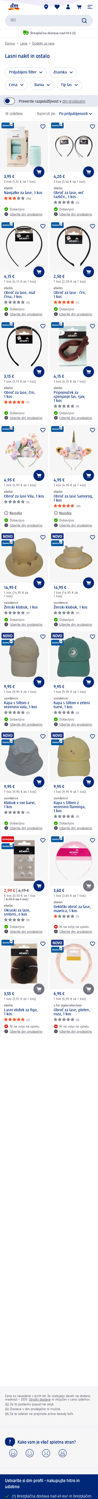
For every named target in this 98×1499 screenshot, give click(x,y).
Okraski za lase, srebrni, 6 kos (17, 913)
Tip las (66, 85)
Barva (39, 85)
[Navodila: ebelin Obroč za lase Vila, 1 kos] (13, 512)
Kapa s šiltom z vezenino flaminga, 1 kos (70, 807)
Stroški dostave (40, 1399)
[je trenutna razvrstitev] (76, 114)
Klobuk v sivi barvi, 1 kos (20, 805)
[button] (90, 7)
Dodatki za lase (43, 43)
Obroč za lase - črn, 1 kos (70, 295)
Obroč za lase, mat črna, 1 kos (19, 295)
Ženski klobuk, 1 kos (21, 608)
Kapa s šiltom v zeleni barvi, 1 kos (72, 705)
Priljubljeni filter (22, 72)
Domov (10, 43)
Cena (13, 85)
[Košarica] (79, 7)
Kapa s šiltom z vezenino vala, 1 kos (20, 705)
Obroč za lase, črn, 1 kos (19, 395)
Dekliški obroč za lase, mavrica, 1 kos (72, 909)
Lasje (23, 43)
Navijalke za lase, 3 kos (23, 193)
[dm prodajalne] (46, 7)
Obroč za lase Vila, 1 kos (24, 497)
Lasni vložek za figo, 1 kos (21, 1012)
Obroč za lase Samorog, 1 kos (73, 499)
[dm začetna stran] (13, 7)
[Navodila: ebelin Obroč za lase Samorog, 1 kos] (63, 512)
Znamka (60, 72)
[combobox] (49, 20)
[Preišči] (84, 20)
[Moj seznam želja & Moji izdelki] (57, 7)
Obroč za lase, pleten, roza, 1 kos (72, 1012)
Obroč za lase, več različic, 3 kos (69, 195)
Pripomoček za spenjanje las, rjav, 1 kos (69, 397)
